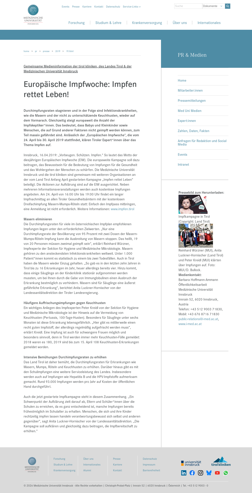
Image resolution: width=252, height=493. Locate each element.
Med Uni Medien (189, 110)
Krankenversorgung (147, 23)
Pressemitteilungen (192, 100)
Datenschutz (113, 6)
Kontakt (98, 6)
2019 (57, 51)
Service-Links (132, 6)
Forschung (76, 23)
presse (46, 51)
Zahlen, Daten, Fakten (193, 130)
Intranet (183, 164)
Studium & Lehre (108, 23)
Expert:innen (187, 120)
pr (36, 51)
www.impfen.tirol (122, 208)
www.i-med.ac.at (190, 323)
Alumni (87, 470)
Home (182, 80)
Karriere (87, 6)
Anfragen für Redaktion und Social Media (202, 142)
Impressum (149, 464)
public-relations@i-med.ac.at (198, 318)
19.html (70, 51)
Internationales (209, 23)
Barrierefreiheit (151, 470)
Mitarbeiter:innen (190, 90)
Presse (76, 6)
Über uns (180, 23)
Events (65, 6)
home (26, 51)
